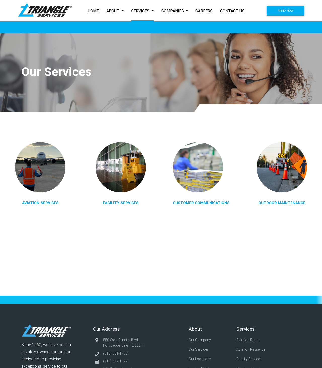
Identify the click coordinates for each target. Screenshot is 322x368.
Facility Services (250, 353)
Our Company (201, 339)
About (113, 10)
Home (93, 10)
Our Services (200, 346)
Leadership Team (203, 360)
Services (140, 10)
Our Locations (201, 353)
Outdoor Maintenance (254, 360)
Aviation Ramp (248, 339)
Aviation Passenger (252, 346)
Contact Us (232, 10)
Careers (204, 10)
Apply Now (285, 10)
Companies (173, 10)
